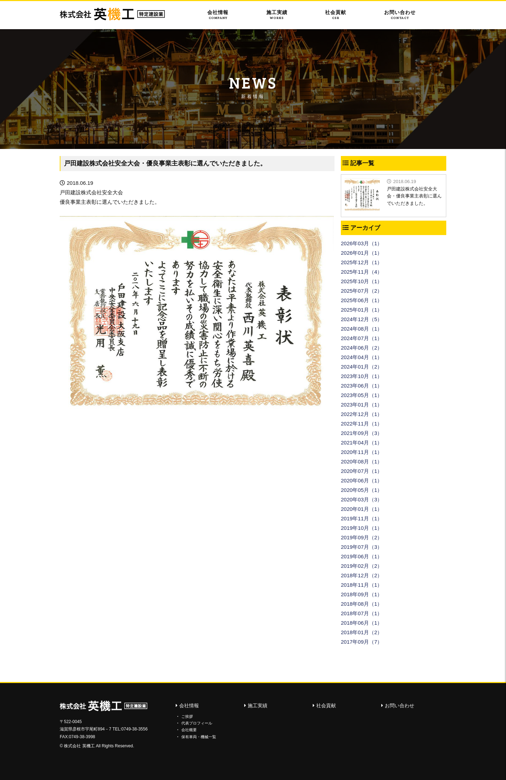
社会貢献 (336, 14)
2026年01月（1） (361, 253)
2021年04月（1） (361, 443)
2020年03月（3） (361, 499)
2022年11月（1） (361, 424)
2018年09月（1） (361, 594)
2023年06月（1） (361, 386)
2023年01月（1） (361, 405)
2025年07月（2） (361, 291)
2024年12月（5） (361, 319)
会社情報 (218, 14)
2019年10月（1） (361, 528)
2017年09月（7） (361, 642)
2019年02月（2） (361, 566)
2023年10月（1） (361, 376)
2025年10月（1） (361, 281)
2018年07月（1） (361, 613)
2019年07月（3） (361, 547)
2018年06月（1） (361, 623)
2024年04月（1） (361, 357)
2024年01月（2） (361, 367)
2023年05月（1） (361, 395)
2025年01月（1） (361, 310)
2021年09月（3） (361, 433)
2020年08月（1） (361, 461)
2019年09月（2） (361, 537)
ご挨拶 (187, 716)
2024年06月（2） (361, 348)
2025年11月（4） (361, 272)
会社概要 (189, 730)
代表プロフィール (196, 723)
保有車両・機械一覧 (198, 736)
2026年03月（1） (361, 243)
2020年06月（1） (361, 480)
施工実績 (277, 14)
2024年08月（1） (361, 329)
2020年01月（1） (361, 509)
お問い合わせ (400, 14)
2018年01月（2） (361, 632)
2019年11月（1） (361, 518)
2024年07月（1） (361, 338)
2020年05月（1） (361, 490)
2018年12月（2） (361, 575)
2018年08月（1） (361, 604)
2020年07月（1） (361, 471)
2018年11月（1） (361, 585)
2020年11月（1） (361, 452)
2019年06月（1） (361, 556)
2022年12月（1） (361, 414)
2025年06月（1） (361, 300)
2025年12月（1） (361, 262)
